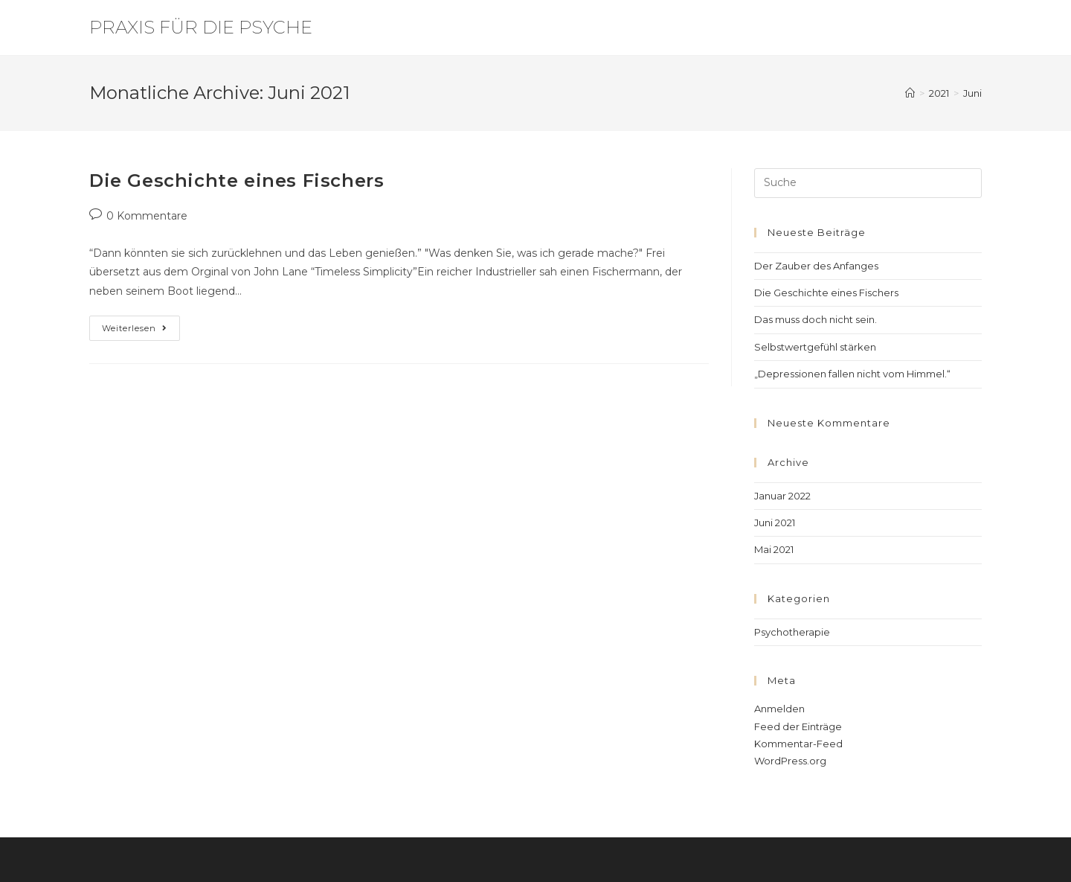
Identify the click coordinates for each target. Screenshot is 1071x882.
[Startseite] (910, 93)
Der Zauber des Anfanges (816, 266)
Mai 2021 (774, 549)
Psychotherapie (792, 632)
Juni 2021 (774, 522)
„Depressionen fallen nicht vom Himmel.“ (852, 374)
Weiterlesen (141, 324)
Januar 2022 (782, 496)
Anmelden (779, 709)
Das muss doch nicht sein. (815, 319)
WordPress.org (790, 761)
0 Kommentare (146, 216)
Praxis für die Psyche (200, 27)
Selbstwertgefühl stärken (815, 347)
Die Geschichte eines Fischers (236, 180)
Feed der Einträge (798, 726)
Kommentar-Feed (798, 744)
